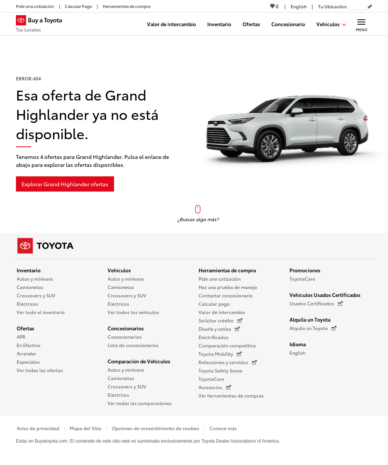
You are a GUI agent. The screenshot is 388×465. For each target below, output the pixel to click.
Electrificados (213, 337)
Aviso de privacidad (38, 428)
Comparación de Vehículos (139, 361)
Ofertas (25, 328)
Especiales (28, 361)
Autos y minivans (35, 278)
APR (21, 336)
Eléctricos (27, 303)
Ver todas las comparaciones (140, 403)
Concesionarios (126, 328)
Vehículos (119, 270)
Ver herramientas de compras (231, 395)
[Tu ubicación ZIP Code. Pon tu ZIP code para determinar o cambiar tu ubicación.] (358, 6)
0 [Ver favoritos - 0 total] (274, 6)
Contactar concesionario (226, 295)
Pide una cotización (220, 278)
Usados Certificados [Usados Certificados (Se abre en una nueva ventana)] (316, 303)
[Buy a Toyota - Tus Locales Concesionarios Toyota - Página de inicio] (42, 24)
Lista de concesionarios (133, 345)
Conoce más (223, 428)
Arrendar (26, 353)
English (297, 352)
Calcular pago (214, 303)
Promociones (304, 270)
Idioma (297, 344)
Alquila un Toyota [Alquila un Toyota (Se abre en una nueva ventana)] (312, 328)
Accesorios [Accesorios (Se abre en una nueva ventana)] (215, 387)
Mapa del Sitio (86, 428)
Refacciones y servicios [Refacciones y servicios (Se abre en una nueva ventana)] (228, 362)
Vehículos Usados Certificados (324, 294)
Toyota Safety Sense (220, 370)
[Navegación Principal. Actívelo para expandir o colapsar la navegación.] (361, 24)
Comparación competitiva (227, 345)
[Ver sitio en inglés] (298, 6)
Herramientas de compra (227, 270)
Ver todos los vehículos (133, 312)
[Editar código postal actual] (370, 7)
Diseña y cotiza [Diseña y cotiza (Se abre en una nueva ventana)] (219, 329)
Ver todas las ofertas (40, 370)
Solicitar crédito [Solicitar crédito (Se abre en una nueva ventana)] (220, 320)
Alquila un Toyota (309, 319)
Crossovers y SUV (36, 295)
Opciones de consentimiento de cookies (155, 428)
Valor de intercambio (222, 312)
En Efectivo (29, 345)
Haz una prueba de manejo (228, 287)
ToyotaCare (211, 378)
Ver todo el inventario (41, 312)
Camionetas (30, 287)
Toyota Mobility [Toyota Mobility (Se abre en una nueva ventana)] (220, 354)
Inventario (29, 270)
